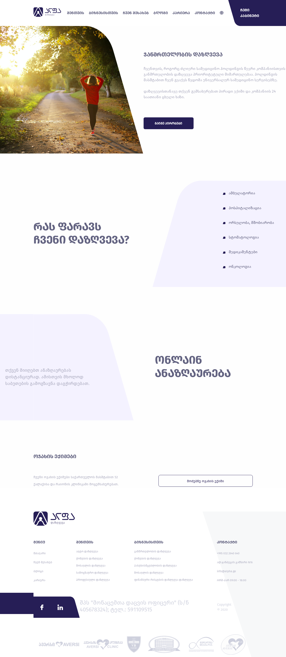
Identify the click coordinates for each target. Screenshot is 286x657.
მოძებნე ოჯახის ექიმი (205, 481)
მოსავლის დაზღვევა (90, 565)
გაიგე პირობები (168, 123)
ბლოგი (38, 571)
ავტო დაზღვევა (87, 551)
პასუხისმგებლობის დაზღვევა (155, 565)
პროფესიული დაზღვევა (93, 579)
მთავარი (39, 553)
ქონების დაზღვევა (89, 558)
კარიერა (39, 580)
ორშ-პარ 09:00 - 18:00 (231, 580)
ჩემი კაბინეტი (249, 13)
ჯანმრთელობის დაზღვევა (152, 551)
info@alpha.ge (226, 571)
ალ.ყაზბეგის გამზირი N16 (235, 562)
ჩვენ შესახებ (42, 562)
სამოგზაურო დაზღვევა (92, 572)
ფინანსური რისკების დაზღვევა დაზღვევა (163, 579)
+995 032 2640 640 (228, 553)
